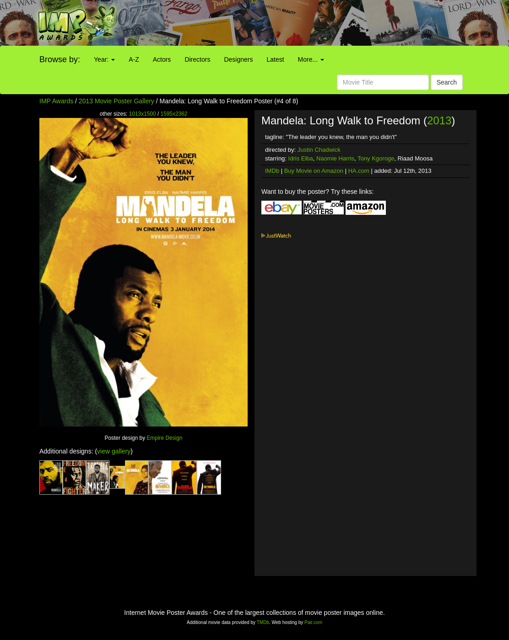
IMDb (272, 170)
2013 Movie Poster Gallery (116, 101)
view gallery (113, 451)
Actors (162, 59)
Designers (238, 59)
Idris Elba (300, 158)
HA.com (358, 170)
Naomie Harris (335, 158)
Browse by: (59, 59)
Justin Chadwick (319, 149)
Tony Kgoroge (375, 158)
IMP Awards (56, 101)
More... (311, 59)
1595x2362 (174, 114)
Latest (275, 59)
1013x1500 (142, 114)
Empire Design (164, 438)
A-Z (134, 59)
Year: (104, 59)
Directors (197, 59)
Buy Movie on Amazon (313, 170)
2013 (439, 120)
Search (447, 82)
